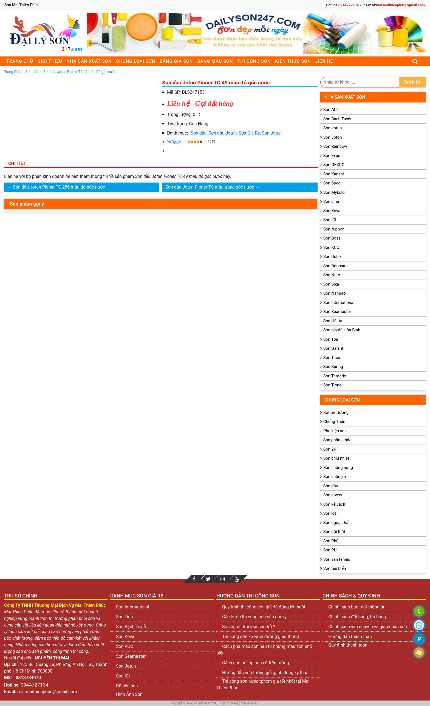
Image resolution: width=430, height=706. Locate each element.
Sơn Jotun (272, 133)
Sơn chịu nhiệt (336, 458)
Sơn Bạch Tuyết (337, 118)
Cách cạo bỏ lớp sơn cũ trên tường (255, 662)
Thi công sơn (254, 61)
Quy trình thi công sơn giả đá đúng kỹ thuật (263, 607)
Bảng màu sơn (215, 61)
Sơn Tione (332, 385)
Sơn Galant (333, 348)
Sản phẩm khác (337, 439)
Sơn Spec (332, 183)
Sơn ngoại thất (336, 522)
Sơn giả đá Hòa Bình (341, 330)
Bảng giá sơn (176, 61)
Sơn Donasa (334, 265)
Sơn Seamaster (337, 311)
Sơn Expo (331, 155)
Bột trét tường (336, 412)
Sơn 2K (329, 449)
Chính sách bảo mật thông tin (357, 607)
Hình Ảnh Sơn (129, 694)
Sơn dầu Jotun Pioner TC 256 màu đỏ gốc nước (59, 187)
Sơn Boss (332, 238)
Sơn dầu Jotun (222, 133)
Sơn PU (330, 550)
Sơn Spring (333, 366)
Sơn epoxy (332, 495)
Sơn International (338, 302)
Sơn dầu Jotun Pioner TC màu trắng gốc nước (209, 187)
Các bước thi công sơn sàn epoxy (254, 616)
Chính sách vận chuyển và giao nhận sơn (367, 626)
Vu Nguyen (174, 142)
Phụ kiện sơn (335, 430)
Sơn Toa (330, 339)
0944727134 (348, 5)
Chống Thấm (335, 421)
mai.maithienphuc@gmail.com (400, 5)
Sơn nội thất (334, 531)
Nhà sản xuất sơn (89, 61)
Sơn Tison (332, 357)
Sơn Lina (331, 201)
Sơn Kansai (333, 174)
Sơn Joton (332, 137)
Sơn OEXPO (334, 164)
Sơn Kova (331, 210)
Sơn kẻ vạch (334, 504)
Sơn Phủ (330, 541)
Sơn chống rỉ (334, 476)
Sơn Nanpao (334, 293)
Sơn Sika (331, 284)
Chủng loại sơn (135, 61)
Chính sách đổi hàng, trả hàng (357, 616)
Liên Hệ (324, 61)
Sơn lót (329, 513)
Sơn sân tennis (336, 559)
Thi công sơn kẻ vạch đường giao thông (260, 636)
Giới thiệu (50, 61)
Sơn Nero (331, 274)
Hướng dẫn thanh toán (350, 636)
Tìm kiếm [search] (412, 82)
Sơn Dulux (332, 256)
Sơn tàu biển (334, 568)
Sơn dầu (198, 133)
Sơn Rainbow (335, 146)
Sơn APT (331, 109)
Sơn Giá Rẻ (249, 133)
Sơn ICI (329, 219)
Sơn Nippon (334, 229)
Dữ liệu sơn (127, 685)
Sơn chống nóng (338, 467)
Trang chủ (19, 61)
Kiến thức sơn (293, 61)
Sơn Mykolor (334, 192)
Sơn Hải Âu (333, 320)
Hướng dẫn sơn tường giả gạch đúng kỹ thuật (266, 672)
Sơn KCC (331, 247)
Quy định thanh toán (347, 645)
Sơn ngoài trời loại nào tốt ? (248, 626)
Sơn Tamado (334, 376)
